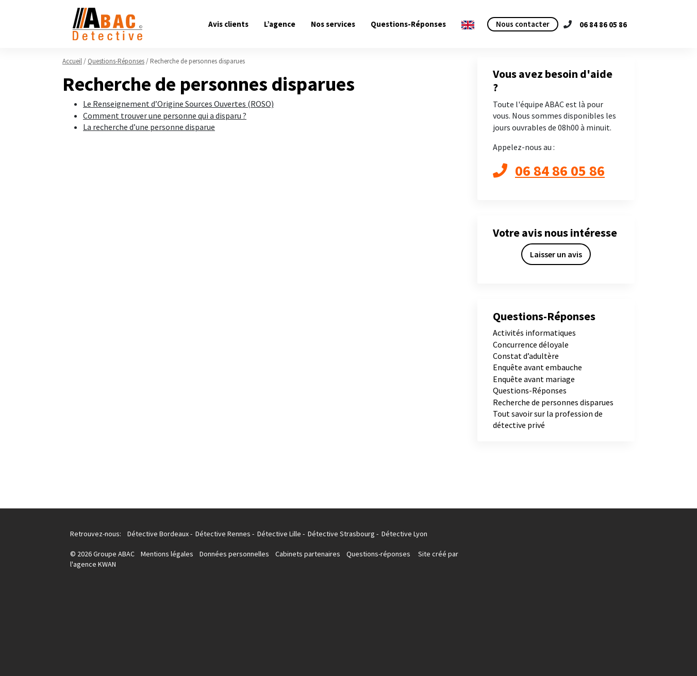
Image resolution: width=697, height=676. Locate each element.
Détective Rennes (223, 533)
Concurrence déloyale (531, 344)
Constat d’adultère (526, 356)
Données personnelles (234, 553)
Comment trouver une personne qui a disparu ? (164, 115)
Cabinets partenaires (308, 553)
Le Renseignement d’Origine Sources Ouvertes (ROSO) (178, 103)
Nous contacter (523, 24)
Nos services (333, 24)
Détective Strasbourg (341, 533)
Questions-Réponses (408, 24)
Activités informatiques (534, 332)
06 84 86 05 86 (603, 24)
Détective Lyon (404, 533)
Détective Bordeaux (158, 533)
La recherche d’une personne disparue (149, 127)
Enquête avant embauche (537, 367)
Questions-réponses (378, 553)
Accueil (72, 61)
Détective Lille (279, 533)
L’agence (279, 24)
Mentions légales (168, 553)
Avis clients (228, 24)
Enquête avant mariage (534, 379)
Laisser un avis (556, 254)
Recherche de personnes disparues (553, 402)
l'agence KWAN (93, 564)
